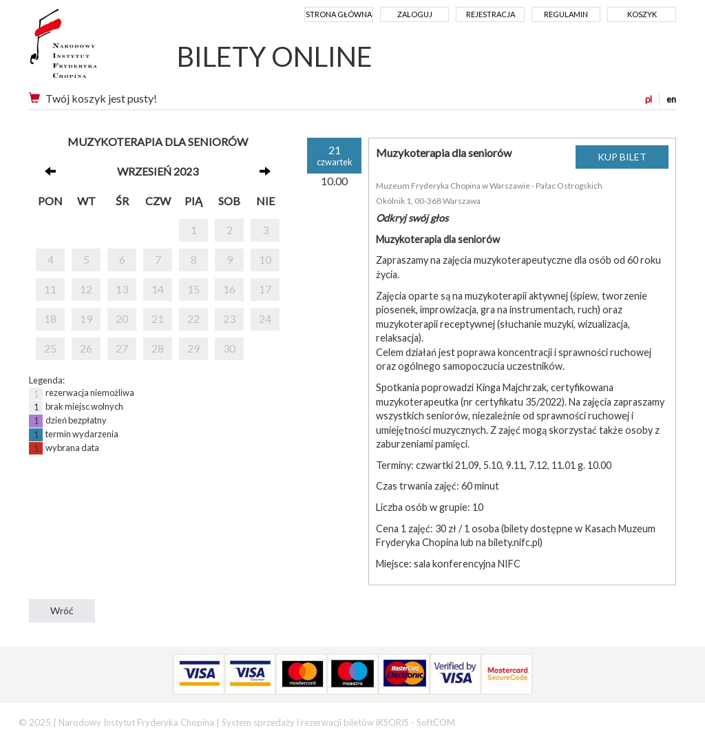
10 (265, 259)
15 (193, 288)
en (671, 99)
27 (122, 348)
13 (122, 288)
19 (86, 318)
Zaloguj (414, 14)
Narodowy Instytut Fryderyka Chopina (89, 48)
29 (193, 348)
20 (122, 318)
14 (157, 288)
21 (157, 318)
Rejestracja (490, 14)
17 (265, 288)
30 (229, 348)
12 (86, 288)
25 (50, 348)
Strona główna (339, 14)
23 (229, 318)
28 (157, 348)
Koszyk (642, 14)
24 (265, 318)
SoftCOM (436, 722)
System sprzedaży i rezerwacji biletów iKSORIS (315, 722)
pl (648, 99)
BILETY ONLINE (274, 56)
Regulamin (566, 14)
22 (193, 318)
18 (50, 318)
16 (229, 288)
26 (86, 348)
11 (50, 288)
